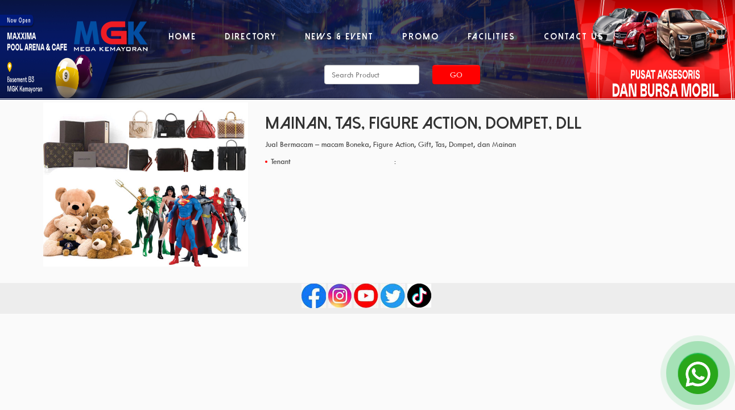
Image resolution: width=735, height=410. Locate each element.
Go (456, 74)
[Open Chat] (698, 373)
